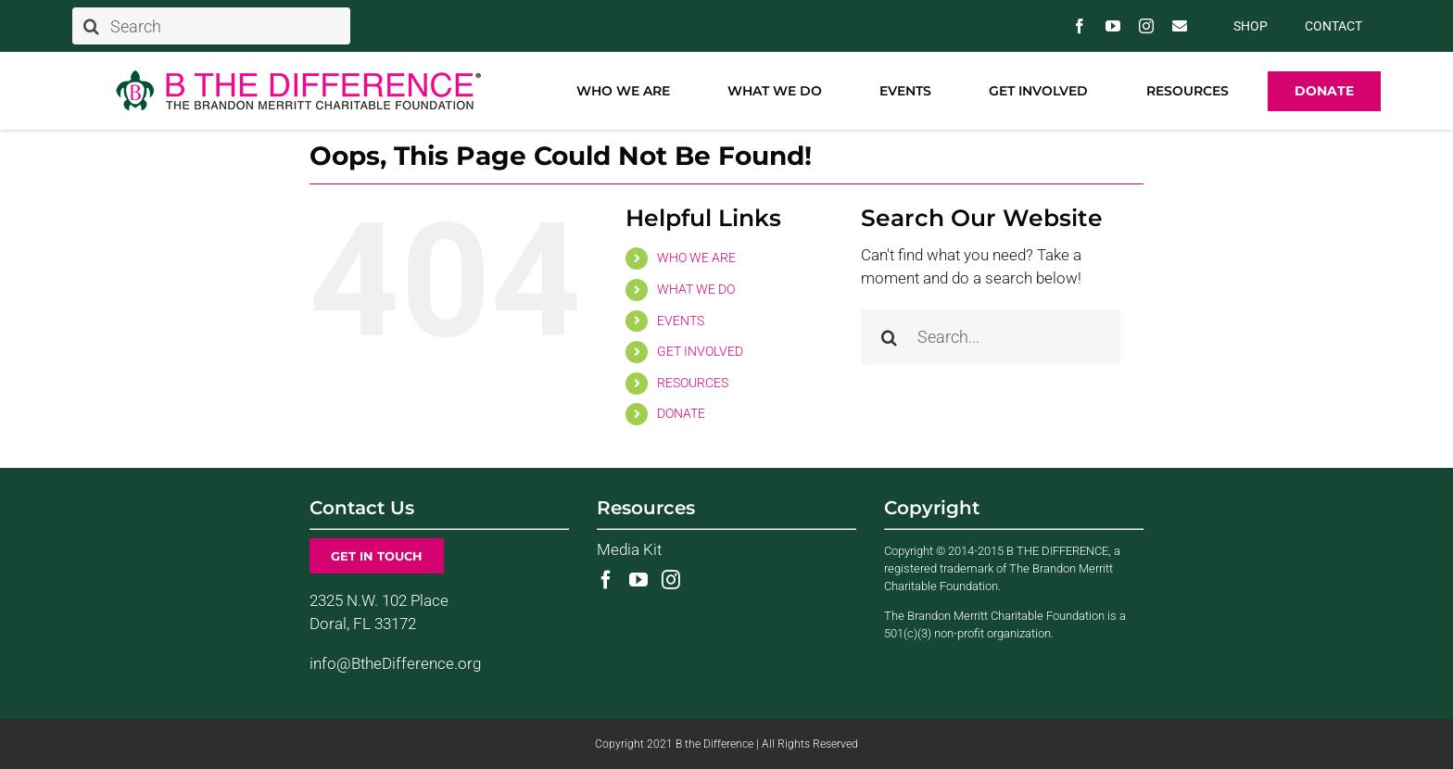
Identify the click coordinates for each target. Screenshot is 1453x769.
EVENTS (680, 320)
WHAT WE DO (696, 289)
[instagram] (1146, 25)
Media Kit (629, 549)
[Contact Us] (1179, 25)
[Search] (211, 25)
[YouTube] (638, 580)
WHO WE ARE (696, 257)
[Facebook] (606, 580)
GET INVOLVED (700, 351)
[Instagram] (671, 580)
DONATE (681, 413)
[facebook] (1079, 25)
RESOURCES (692, 382)
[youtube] (1113, 25)
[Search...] (990, 337)
